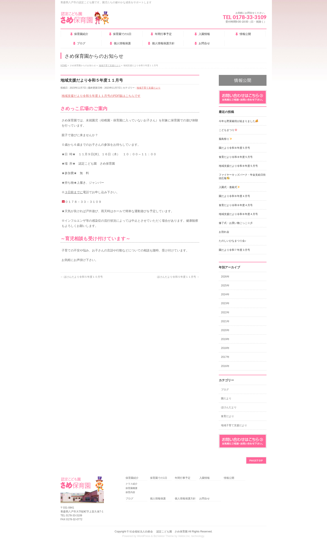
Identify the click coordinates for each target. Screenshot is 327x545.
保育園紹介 (132, 478)
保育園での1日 (158, 478)
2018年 (225, 348)
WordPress (143, 536)
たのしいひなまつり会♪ (232, 240)
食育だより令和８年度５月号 (236, 157)
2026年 (225, 276)
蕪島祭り (225, 138)
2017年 (225, 356)
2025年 (225, 285)
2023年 (225, 303)
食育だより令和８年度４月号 (236, 205)
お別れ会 (224, 231)
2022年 (225, 312)
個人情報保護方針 (185, 498)
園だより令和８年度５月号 (234, 147)
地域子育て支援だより (148, 87)
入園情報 (204, 478)
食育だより (227, 416)
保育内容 (130, 492)
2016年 (225, 366)
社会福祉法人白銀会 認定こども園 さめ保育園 (158, 531)
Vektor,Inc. (184, 536)
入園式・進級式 (229, 187)
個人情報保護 (158, 498)
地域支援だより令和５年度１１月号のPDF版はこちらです (101, 95)
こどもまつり (228, 130)
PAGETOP (256, 460)
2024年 (225, 294)
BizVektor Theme (164, 536)
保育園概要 (131, 488)
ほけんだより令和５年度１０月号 (81, 276)
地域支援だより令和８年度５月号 (238, 165)
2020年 (225, 330)
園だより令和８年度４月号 (234, 196)
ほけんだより (229, 407)
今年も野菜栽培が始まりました (238, 121)
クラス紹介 (131, 483)
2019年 (225, 339)
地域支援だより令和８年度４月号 (238, 214)
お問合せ (204, 498)
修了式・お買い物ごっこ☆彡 (236, 223)
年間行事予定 (182, 478)
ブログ (225, 389)
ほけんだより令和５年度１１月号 (178, 276)
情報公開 (229, 478)
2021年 (225, 321)
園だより (226, 398)
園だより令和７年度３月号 (234, 249)
